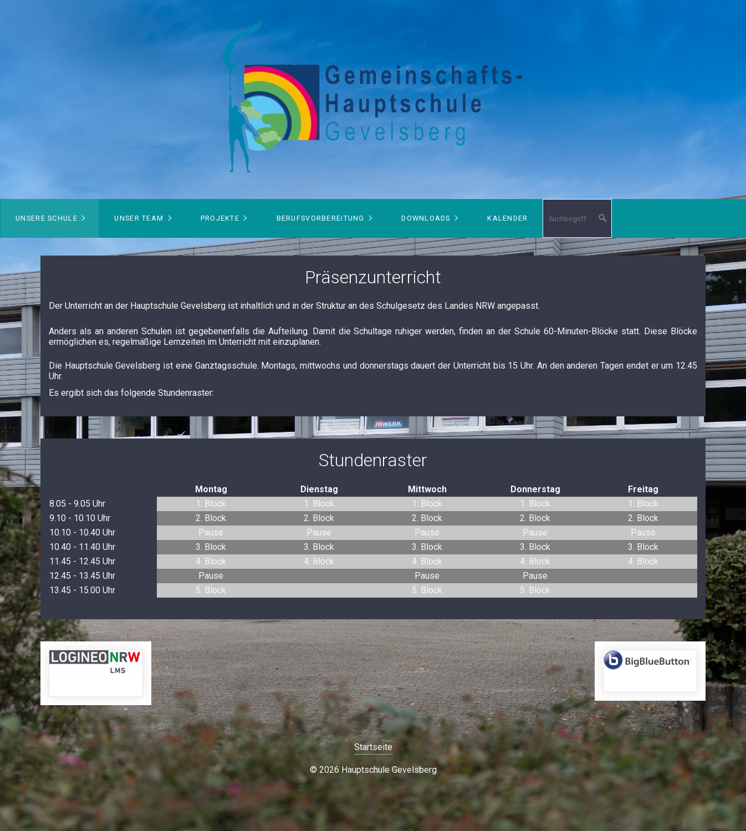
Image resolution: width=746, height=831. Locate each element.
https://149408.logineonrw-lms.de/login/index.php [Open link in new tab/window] (95, 673)
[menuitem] (50, 218)
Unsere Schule (47, 218)
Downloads (426, 218)
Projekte (220, 218)
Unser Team (138, 218)
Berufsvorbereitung (321, 218)
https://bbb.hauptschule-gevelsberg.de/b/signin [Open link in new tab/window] (650, 671)
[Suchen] (603, 218)
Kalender (507, 218)
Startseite (373, 747)
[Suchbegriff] (577, 218)
